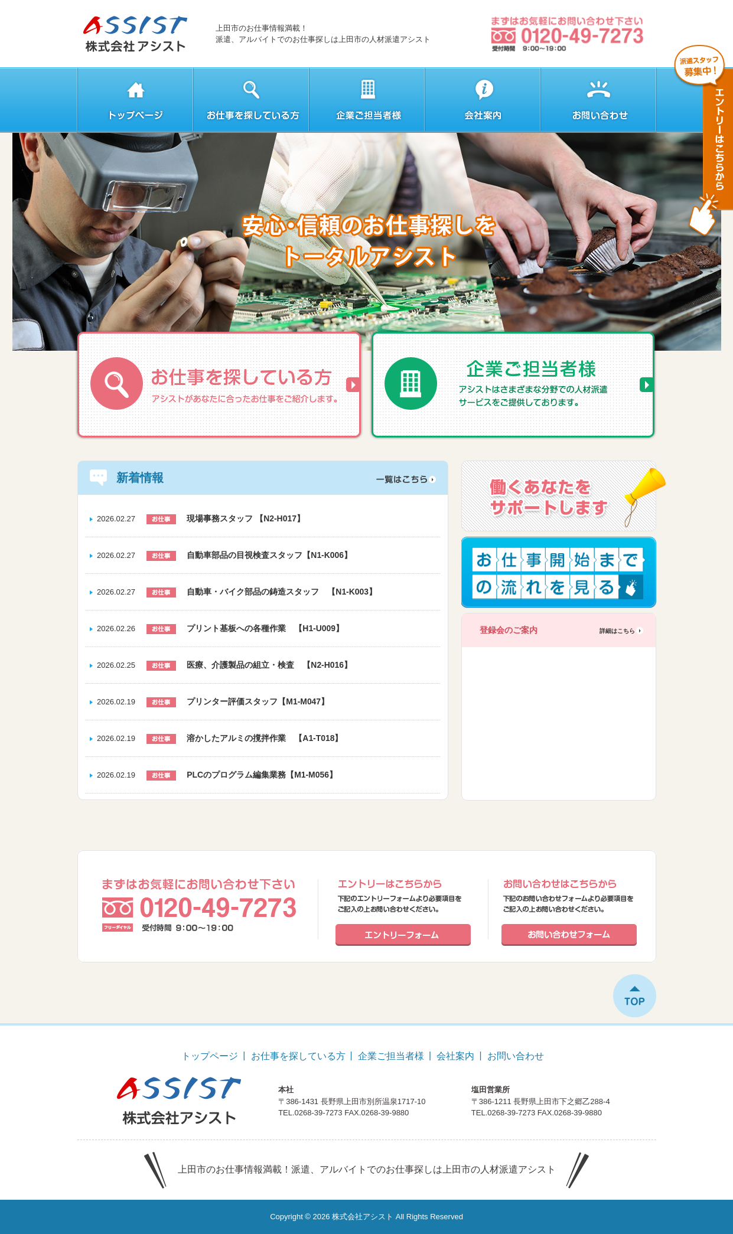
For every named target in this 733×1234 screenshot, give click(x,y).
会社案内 (455, 1056)
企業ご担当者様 (391, 1056)
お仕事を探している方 (298, 1056)
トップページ (209, 1056)
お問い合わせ (515, 1056)
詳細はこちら (617, 631)
